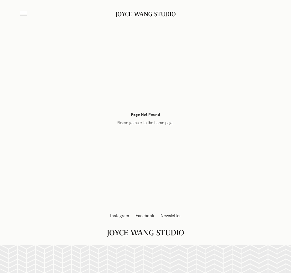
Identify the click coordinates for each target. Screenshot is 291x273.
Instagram (119, 215)
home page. (164, 122)
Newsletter (171, 215)
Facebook (144, 215)
